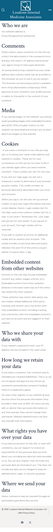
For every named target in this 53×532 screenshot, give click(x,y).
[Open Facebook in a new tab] (22, 522)
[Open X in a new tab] (30, 522)
